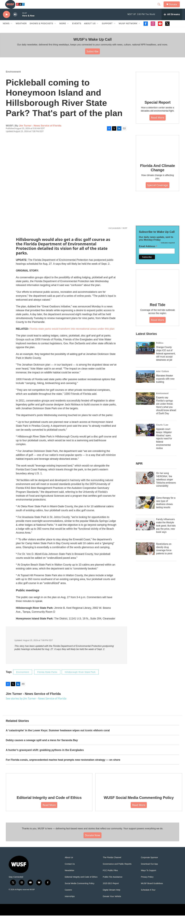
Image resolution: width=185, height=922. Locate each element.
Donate (174, 7)
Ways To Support (148, 877)
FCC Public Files (110, 877)
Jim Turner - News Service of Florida (40, 132)
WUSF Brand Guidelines (152, 890)
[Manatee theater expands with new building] (145, 383)
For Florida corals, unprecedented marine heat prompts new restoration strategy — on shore (63, 766)
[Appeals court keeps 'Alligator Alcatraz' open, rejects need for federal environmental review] (145, 436)
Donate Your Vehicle (112, 903)
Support (107, 30)
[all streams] (171, 21)
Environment (13, 78)
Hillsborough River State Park (80, 678)
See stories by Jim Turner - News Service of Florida (36, 705)
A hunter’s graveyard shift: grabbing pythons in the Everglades (45, 756)
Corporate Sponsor (149, 864)
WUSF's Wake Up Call (92, 46)
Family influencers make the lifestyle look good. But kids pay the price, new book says (166, 532)
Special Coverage (157, 191)
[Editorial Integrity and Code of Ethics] (49, 789)
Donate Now (92, 841)
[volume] (15, 21)
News (6, 30)
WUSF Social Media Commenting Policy (139, 804)
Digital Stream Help (111, 896)
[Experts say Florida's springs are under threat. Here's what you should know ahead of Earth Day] (145, 405)
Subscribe (93, 58)
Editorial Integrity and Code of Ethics (49, 804)
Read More (157, 124)
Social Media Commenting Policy (79, 890)
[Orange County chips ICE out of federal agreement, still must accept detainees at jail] (145, 354)
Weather (21, 30)
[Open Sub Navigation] (12, 30)
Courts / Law (162, 431)
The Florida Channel (112, 864)
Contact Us (70, 870)
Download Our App (149, 870)
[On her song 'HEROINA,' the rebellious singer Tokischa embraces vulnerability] (145, 484)
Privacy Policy (147, 883)
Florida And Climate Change (157, 174)
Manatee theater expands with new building (165, 385)
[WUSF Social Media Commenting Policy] (139, 789)
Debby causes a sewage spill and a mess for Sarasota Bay (42, 746)
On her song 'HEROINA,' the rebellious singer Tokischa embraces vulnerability (166, 486)
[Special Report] (157, 90)
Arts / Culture (162, 378)
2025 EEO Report (111, 890)
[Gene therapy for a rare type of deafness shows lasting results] (145, 509)
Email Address (148, 252)
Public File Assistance (112, 883)
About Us (69, 864)
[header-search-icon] (160, 7)
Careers (68, 896)
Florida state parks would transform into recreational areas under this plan (72, 335)
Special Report (157, 109)
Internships (70, 903)
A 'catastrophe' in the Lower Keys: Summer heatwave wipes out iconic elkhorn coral (58, 736)
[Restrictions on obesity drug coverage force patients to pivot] (145, 555)
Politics (159, 349)
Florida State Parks (47, 678)
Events (76, 30)
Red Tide (157, 311)
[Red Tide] (157, 290)
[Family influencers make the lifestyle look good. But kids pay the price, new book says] (145, 530)
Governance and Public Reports (117, 870)
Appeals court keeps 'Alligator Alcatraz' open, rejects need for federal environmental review (164, 445)
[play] (6, 21)
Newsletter (69, 877)
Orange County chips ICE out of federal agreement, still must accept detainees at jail (165, 360)
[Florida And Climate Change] (157, 154)
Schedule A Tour (148, 896)
